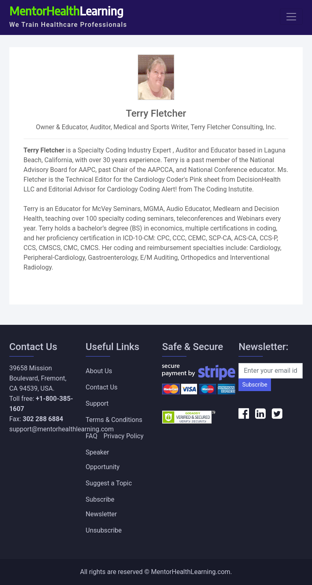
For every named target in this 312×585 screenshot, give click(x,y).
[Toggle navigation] (291, 17)
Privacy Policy (124, 436)
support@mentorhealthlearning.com (61, 429)
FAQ (92, 436)
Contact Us (102, 387)
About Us (99, 371)
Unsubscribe (104, 530)
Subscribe (254, 384)
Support (97, 403)
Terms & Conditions (114, 420)
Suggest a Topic (109, 483)
